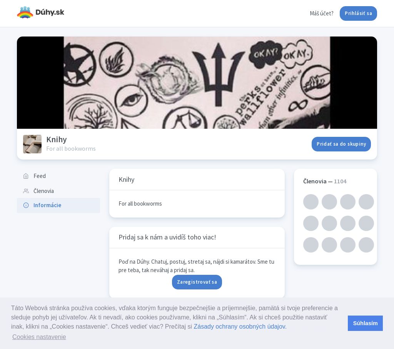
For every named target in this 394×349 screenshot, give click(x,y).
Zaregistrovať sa (197, 282)
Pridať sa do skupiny (341, 144)
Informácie (42, 205)
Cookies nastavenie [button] (39, 337)
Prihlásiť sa (358, 13)
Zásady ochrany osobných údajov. (240, 326)
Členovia (38, 190)
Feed (34, 175)
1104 (340, 181)
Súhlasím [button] (365, 323)
